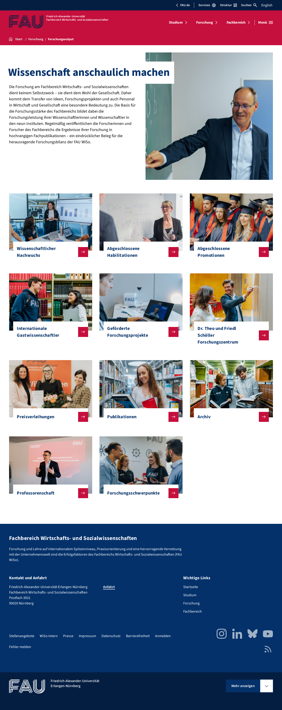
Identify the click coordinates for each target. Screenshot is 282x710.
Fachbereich (236, 22)
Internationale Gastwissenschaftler (49, 332)
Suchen (249, 5)
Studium (176, 22)
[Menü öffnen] (265, 22)
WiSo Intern (49, 635)
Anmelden (163, 635)
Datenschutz (111, 635)
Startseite (190, 586)
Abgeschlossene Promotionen (229, 252)
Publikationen (139, 417)
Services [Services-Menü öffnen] (206, 5)
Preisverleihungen (49, 417)
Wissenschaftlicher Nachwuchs (49, 252)
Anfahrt (109, 586)
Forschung (204, 22)
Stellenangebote (21, 635)
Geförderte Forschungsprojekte (139, 332)
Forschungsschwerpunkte (139, 493)
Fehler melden (20, 646)
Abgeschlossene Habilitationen (139, 252)
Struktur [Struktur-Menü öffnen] (228, 5)
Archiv (229, 417)
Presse (68, 635)
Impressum (87, 635)
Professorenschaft (49, 493)
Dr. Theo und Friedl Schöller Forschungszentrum (229, 335)
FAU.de (183, 5)
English (266, 5)
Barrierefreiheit (138, 635)
